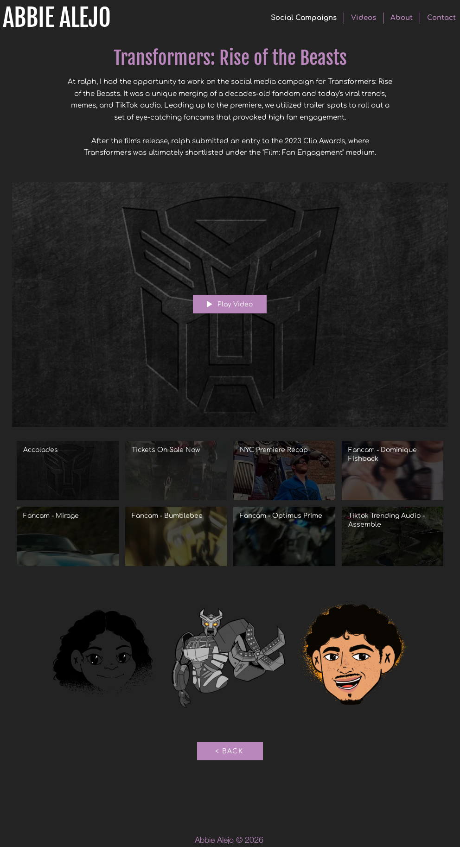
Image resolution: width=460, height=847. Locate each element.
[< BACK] (230, 751)
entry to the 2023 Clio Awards (293, 141)
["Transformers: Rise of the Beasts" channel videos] (230, 505)
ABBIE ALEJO (57, 18)
